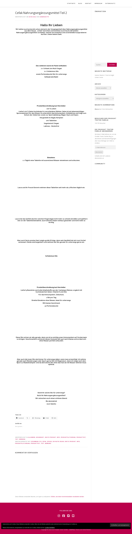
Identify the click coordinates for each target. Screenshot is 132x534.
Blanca (97, 109)
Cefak (44, 441)
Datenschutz (110, 3)
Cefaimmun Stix (36, 441)
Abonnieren (99, 152)
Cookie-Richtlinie (50, 527)
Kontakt (88, 3)
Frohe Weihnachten (107, 109)
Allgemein (31, 437)
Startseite (71, 3)
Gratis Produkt (50, 437)
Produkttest (81, 437)
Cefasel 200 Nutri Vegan (55, 441)
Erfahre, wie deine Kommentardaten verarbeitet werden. (67, 496)
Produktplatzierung (68, 437)
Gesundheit (40, 437)
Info (58, 437)
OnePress (72, 530)
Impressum (98, 3)
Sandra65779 (44, 17)
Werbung (22, 439)
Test (16, 439)
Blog (80, 3)
